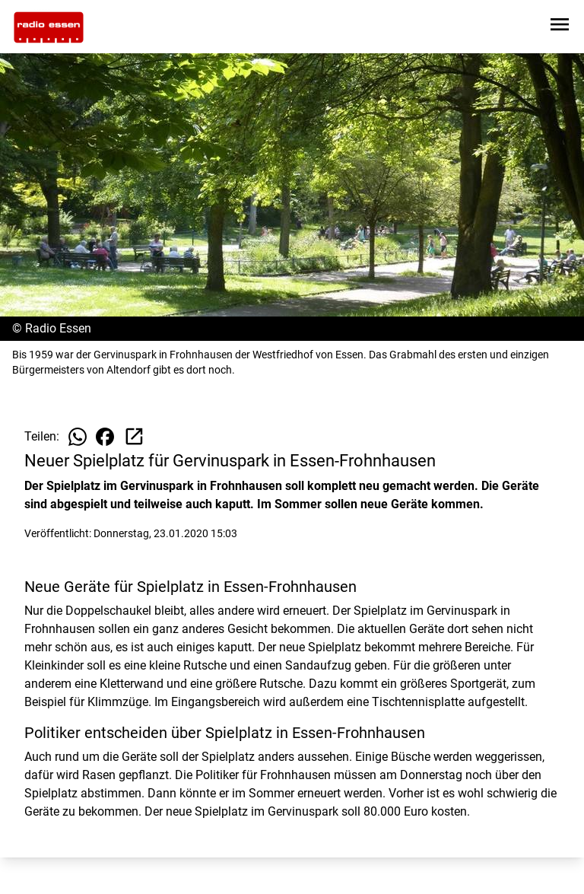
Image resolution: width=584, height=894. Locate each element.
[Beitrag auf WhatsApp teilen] (77, 437)
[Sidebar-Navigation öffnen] (560, 27)
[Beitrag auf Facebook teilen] (105, 437)
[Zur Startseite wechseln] (48, 27)
